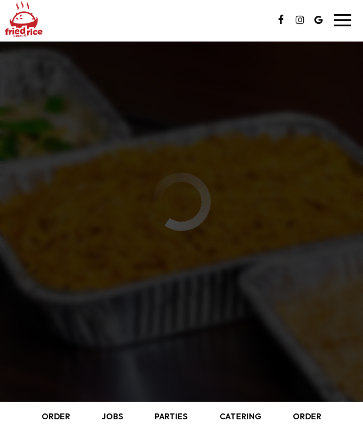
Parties (171, 416)
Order (56, 416)
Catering (240, 416)
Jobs (112, 416)
